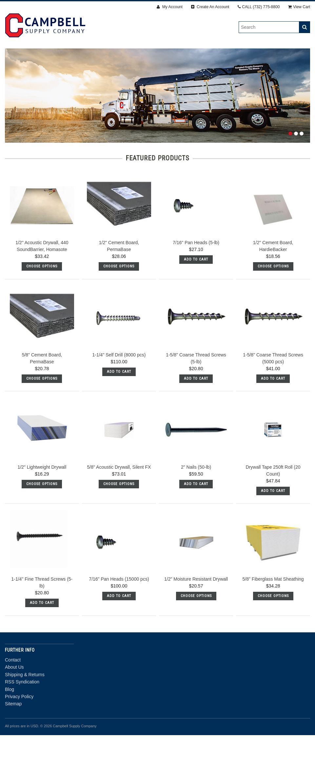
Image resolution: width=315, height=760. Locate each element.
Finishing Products (150, 57)
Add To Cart (196, 284)
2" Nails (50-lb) (196, 491)
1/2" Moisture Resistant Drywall (196, 603)
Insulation (244, 57)
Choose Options (41, 291)
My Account (169, 7)
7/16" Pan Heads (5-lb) (196, 267)
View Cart (299, 7)
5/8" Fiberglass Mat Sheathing (273, 603)
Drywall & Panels (52, 57)
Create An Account (210, 7)
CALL (259, 7)
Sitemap (13, 728)
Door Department (157, 64)
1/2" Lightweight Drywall (41, 491)
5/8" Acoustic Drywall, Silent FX (119, 491)
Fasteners (100, 57)
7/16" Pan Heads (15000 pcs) (119, 603)
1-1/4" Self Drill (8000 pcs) (119, 379)
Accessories (203, 57)
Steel (278, 57)
